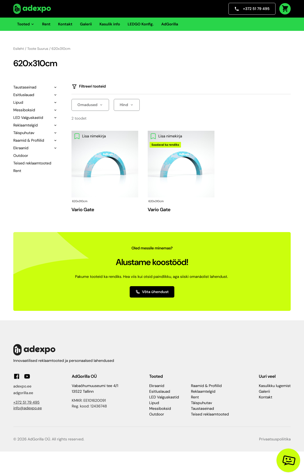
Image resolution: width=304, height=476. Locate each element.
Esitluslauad (23, 94)
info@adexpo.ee (27, 408)
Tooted (25, 24)
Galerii (86, 24)
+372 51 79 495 (252, 8)
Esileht (18, 48)
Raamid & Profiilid (28, 140)
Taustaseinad (24, 87)
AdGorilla (169, 24)
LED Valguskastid (28, 117)
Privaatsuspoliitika (275, 439)
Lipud (18, 102)
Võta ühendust (152, 291)
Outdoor (20, 155)
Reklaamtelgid (25, 125)
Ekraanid (20, 147)
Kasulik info (110, 24)
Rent (46, 24)
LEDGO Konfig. (141, 24)
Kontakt (65, 24)
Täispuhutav (23, 132)
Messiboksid (24, 109)
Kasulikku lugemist (275, 385)
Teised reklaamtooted (32, 163)
